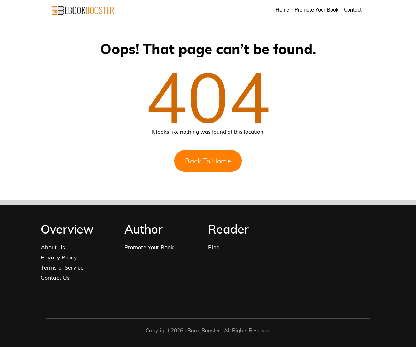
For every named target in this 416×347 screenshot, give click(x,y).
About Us (53, 247)
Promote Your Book (316, 10)
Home (282, 10)
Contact (353, 10)
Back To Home (208, 160)
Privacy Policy (59, 257)
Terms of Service (62, 267)
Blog (214, 247)
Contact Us (55, 277)
